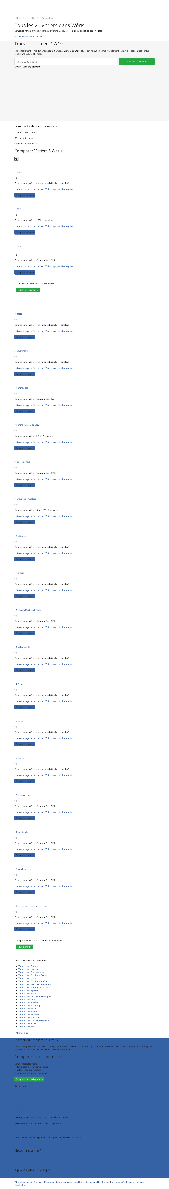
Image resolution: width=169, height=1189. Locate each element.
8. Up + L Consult (22, 461)
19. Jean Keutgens (22, 869)
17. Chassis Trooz (22, 795)
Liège (17, 1098)
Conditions (79, 1182)
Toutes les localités (23, 1110)
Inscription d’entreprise (25, 1132)
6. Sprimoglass (21, 387)
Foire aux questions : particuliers (29, 1157)
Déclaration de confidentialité (58, 1182)
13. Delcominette (22, 647)
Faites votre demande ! (28, 290)
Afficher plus (22, 1033)
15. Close (18, 721)
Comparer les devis (25, 195)
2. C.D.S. (17, 209)
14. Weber (19, 684)
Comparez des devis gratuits (29, 1079)
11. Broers (19, 573)
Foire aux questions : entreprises (29, 1160)
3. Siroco (18, 246)
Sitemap (38, 1182)
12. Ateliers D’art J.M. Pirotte (27, 610)
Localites (32, 18)
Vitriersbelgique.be (23, 1182)
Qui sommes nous (22, 1176)
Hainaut (18, 1095)
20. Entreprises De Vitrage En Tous (30, 906)
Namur (17, 1104)
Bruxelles (18, 1092)
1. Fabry (18, 172)
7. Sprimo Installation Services (28, 424)
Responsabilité (93, 1182)
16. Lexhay (19, 758)
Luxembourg (20, 1101)
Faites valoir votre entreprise (28, 1143)
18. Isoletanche (21, 832)
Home (19, 18)
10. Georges (20, 536)
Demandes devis (49, 18)
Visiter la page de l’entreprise (29, 189)
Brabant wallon (21, 1107)
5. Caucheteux (20, 350)
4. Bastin (18, 313)
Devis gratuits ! (24, 946)
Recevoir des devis (23, 1129)
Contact (18, 1163)
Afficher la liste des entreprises (28, 36)
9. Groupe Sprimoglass (25, 499)
